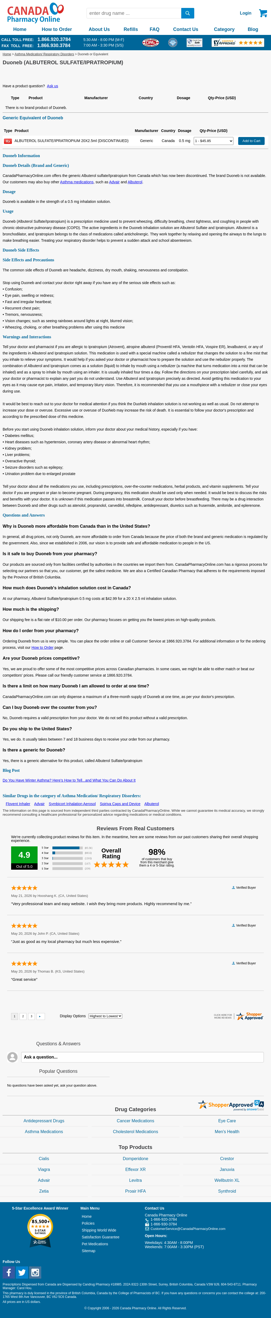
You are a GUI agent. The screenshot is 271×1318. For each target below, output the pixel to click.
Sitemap (88, 1251)
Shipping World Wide (99, 1230)
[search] (188, 13)
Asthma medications (76, 182)
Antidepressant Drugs (44, 1121)
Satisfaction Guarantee (100, 1237)
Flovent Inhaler (18, 804)
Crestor (227, 1158)
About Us (99, 29)
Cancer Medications (135, 1121)
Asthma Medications (44, 1131)
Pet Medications (95, 1244)
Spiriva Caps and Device (120, 804)
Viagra (44, 1169)
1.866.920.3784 (54, 39)
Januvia (227, 1169)
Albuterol (135, 182)
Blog (253, 29)
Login (245, 13)
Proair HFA (135, 1191)
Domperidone (135, 1158)
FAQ (154, 29)
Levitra (135, 1180)
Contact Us (185, 29)
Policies (88, 1223)
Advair (114, 182)
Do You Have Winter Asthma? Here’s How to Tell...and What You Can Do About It (69, 780)
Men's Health (227, 1131)
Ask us (52, 86)
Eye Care (227, 1121)
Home (19, 29)
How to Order (57, 29)
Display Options (73, 1016)
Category (224, 29)
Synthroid (227, 1191)
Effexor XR (135, 1169)
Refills (131, 29)
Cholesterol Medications (135, 1131)
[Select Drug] (213, 141)
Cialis (44, 1158)
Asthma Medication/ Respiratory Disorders (44, 54)
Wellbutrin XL (227, 1180)
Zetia (44, 1191)
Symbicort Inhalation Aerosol (72, 804)
